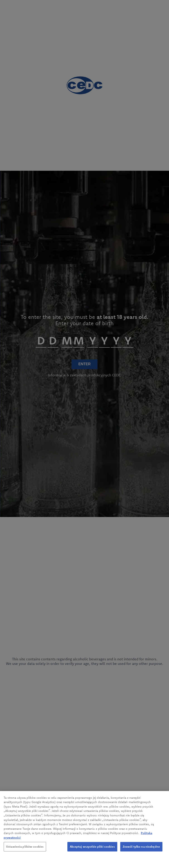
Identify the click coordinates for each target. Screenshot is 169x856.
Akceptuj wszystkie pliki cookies (92, 850)
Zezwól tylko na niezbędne (141, 850)
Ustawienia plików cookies (25, 850)
